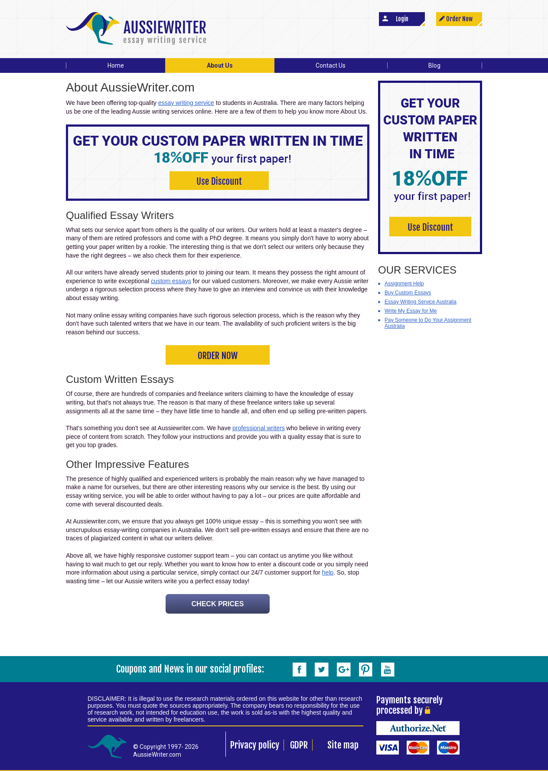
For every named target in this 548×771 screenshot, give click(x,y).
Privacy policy (254, 745)
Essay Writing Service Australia (421, 302)
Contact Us (331, 65)
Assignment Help (404, 284)
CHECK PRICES (218, 604)
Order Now (459, 19)
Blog (434, 65)
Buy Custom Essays (408, 293)
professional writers (258, 428)
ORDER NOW (218, 355)
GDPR (299, 745)
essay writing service (186, 102)
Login (402, 19)
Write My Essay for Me (411, 311)
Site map (343, 745)
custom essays (171, 281)
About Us (220, 65)
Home (116, 65)
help (327, 572)
